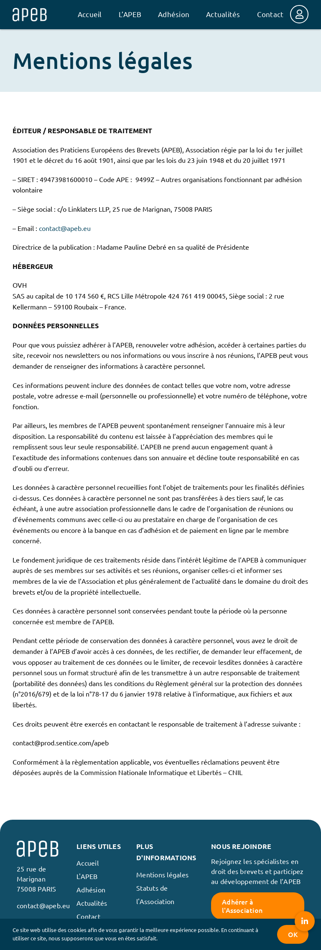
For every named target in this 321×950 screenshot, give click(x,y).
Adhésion (90, 889)
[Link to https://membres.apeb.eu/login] (299, 14)
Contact (88, 916)
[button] (305, 921)
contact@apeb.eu (65, 228)
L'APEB (86, 876)
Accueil (87, 863)
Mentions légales (162, 874)
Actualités (91, 903)
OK (293, 934)
